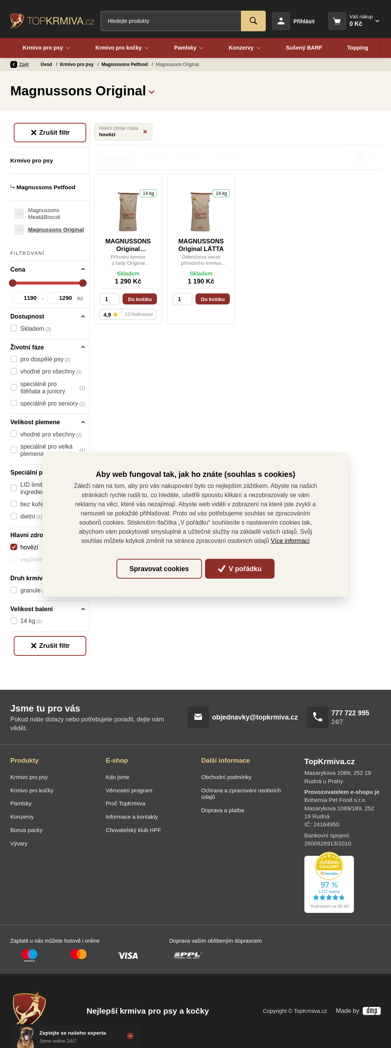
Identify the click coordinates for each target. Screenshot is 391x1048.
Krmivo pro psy (77, 64)
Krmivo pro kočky (31, 790)
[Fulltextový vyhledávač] (183, 21)
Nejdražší (191, 157)
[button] (151, 91)
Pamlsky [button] (189, 48)
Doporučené (115, 157)
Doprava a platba (222, 810)
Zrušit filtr (50, 132)
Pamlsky (21, 803)
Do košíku (140, 299)
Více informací (290, 541)
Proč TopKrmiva (125, 803)
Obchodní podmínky (226, 777)
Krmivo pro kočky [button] (122, 48)
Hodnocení (227, 157)
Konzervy (22, 817)
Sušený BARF (303, 48)
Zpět (19, 64)
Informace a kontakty (132, 817)
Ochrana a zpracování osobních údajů (241, 793)
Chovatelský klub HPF (133, 830)
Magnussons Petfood (125, 64)
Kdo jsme (117, 777)
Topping (357, 48)
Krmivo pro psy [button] (46, 48)
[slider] (12, 283)
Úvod (46, 64)
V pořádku (240, 569)
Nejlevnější (156, 157)
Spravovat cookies (159, 569)
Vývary (18, 843)
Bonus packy (26, 830)
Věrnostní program (129, 790)
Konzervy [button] (245, 48)
